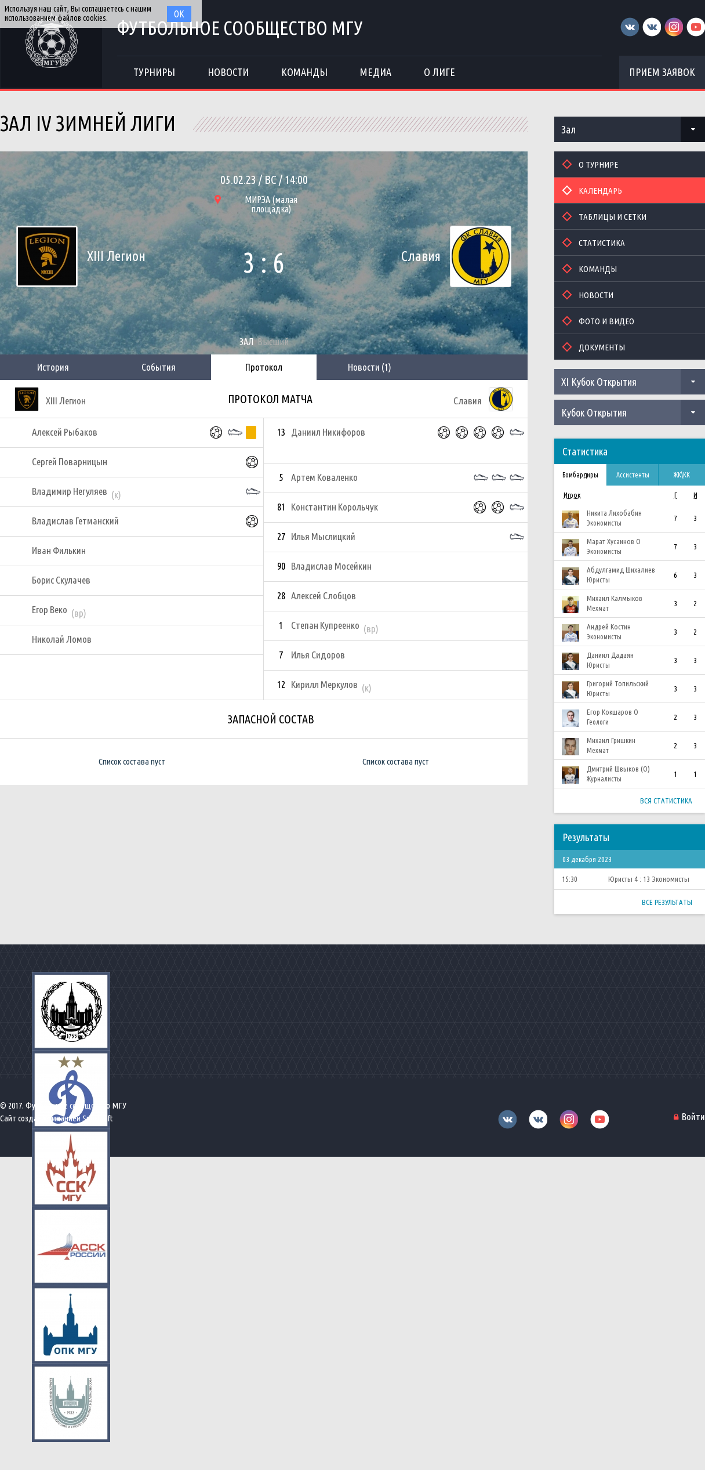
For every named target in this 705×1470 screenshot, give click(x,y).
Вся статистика (666, 800)
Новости (369, 366)
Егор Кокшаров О (612, 712)
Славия (421, 256)
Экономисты (604, 523)
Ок (179, 14)
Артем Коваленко (324, 477)
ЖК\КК (682, 475)
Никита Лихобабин (614, 513)
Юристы (598, 580)
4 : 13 (642, 879)
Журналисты (604, 779)
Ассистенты (632, 475)
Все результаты (667, 902)
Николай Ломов (62, 639)
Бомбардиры (580, 475)
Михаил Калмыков (614, 598)
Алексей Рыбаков (64, 431)
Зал (568, 129)
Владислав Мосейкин (331, 565)
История (53, 366)
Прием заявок (662, 72)
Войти (693, 1116)
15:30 (569, 879)
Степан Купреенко (325, 625)
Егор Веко (49, 609)
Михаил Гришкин (611, 740)
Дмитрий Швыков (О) (618, 769)
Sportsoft (97, 1118)
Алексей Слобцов (323, 595)
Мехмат (598, 608)
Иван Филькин (59, 550)
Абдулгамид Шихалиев (621, 570)
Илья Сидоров (318, 654)
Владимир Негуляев (69, 491)
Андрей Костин (609, 626)
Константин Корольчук (334, 506)
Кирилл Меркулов (324, 684)
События (158, 366)
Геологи (598, 722)
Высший (273, 341)
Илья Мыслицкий (323, 536)
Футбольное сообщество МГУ (240, 27)
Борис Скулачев (61, 579)
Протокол (263, 366)
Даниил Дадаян (610, 655)
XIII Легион (116, 256)
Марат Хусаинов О (614, 541)
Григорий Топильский (618, 683)
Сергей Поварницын (69, 461)
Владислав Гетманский (75, 520)
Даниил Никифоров (328, 431)
